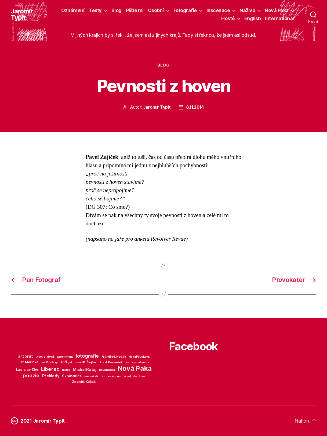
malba (66, 370)
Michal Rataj (84, 369)
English (252, 18)
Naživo (247, 10)
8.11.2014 (195, 107)
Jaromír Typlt (22, 14)
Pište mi (135, 10)
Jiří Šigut (66, 362)
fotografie (87, 356)
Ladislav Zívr (27, 369)
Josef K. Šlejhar (85, 362)
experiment (65, 356)
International (279, 18)
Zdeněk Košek (84, 382)
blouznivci (44, 356)
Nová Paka (277, 10)
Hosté (228, 18)
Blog (116, 10)
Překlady (51, 375)
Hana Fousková (139, 356)
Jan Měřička (28, 362)
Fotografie (185, 10)
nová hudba (107, 370)
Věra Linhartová (134, 376)
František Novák (113, 356)
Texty (95, 10)
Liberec (50, 369)
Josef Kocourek (111, 362)
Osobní (156, 10)
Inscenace (218, 10)
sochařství (91, 376)
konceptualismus (137, 362)
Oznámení (72, 10)
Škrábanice (71, 376)
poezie (31, 375)
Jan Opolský (49, 362)
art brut (25, 356)
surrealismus (111, 376)
